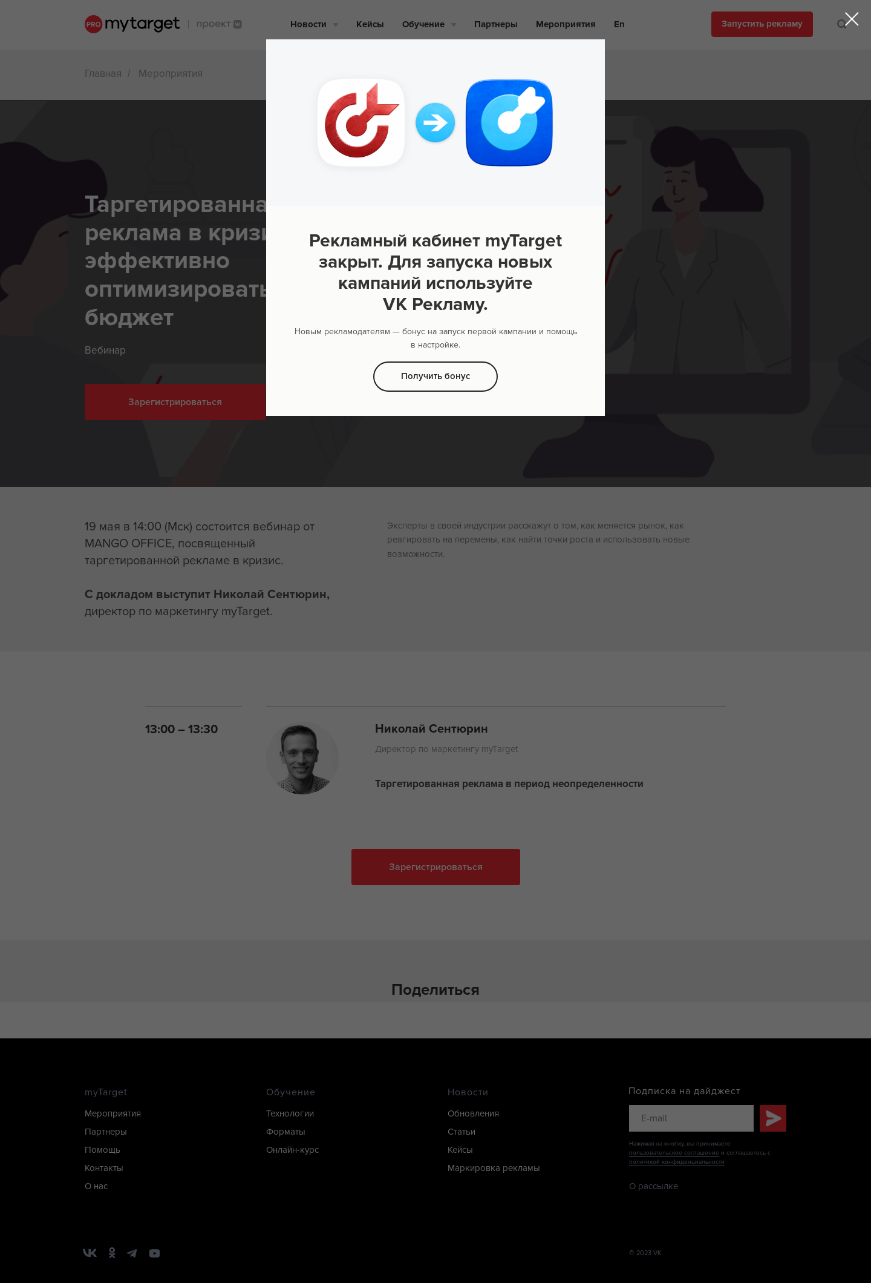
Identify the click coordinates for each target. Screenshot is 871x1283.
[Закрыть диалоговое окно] (852, 19)
